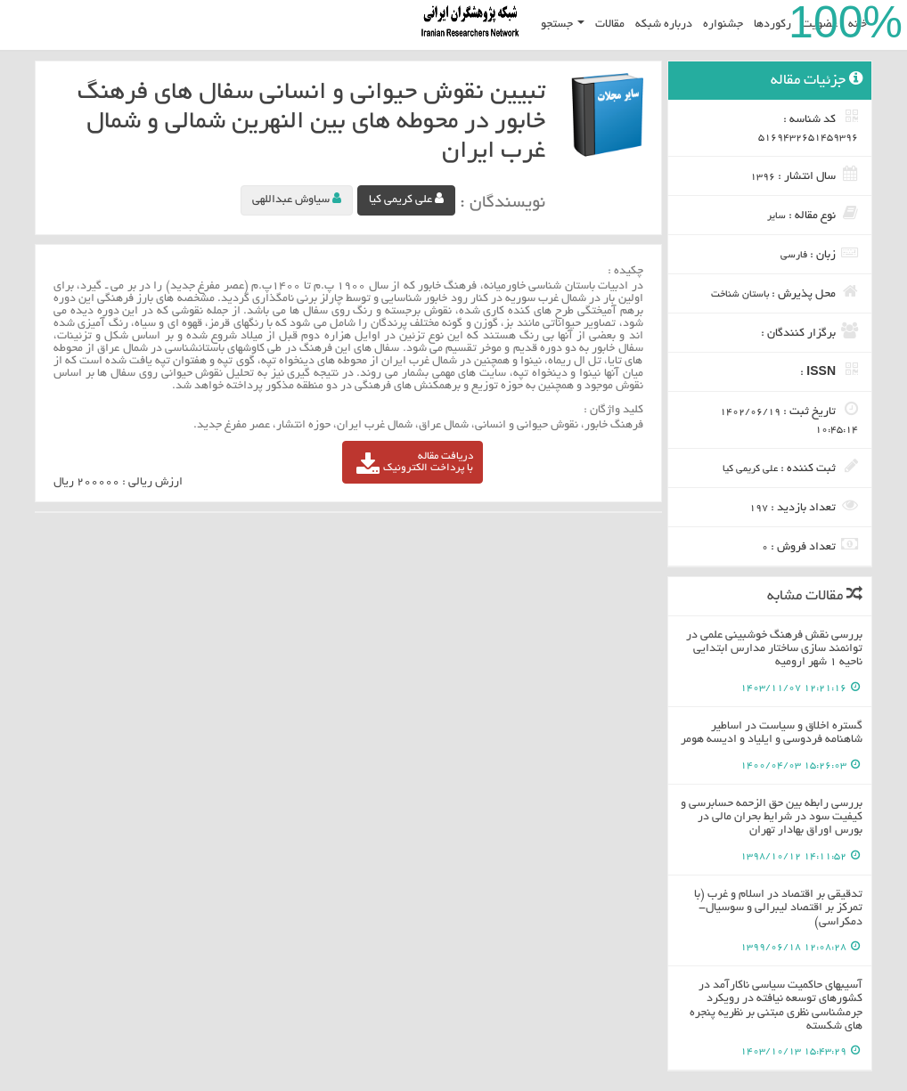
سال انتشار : (804, 174)
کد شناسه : (808, 126)
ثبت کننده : (790, 467)
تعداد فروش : (810, 545)
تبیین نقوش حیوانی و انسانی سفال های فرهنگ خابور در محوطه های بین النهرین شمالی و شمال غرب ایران (311, 123)
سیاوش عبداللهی (296, 199)
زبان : (819, 253)
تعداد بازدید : (803, 506)
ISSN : (829, 370)
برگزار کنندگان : (809, 331)
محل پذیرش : (784, 292)
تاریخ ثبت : (789, 418)
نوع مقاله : (812, 214)
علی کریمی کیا (406, 199)
